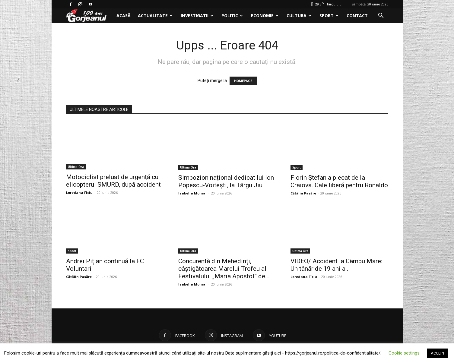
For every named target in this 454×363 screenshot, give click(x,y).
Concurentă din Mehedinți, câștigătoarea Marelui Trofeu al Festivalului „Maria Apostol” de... (224, 268)
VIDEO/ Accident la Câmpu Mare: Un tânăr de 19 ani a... (336, 264)
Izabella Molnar (192, 193)
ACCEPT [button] (438, 353)
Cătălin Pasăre (303, 193)
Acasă (123, 15)
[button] (381, 16)
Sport (328, 15)
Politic (232, 15)
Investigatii (197, 15)
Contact (357, 15)
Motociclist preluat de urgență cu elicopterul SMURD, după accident (113, 181)
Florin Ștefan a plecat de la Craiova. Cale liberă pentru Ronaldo (339, 181)
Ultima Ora (76, 167)
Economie (264, 15)
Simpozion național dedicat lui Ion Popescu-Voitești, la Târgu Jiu (226, 181)
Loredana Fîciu (79, 193)
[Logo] (89, 15)
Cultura (299, 15)
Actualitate (155, 15)
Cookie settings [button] (404, 353)
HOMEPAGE (243, 81)
